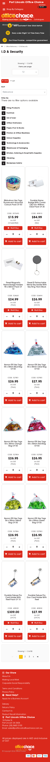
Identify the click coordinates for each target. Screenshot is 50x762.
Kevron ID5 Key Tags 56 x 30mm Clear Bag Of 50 (36, 367)
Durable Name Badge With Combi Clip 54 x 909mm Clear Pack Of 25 (37, 204)
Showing (25, 63)
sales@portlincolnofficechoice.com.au (25, 728)
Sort (3, 87)
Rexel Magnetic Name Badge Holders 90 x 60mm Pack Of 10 (13, 286)
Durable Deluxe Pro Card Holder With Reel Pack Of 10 (13, 598)
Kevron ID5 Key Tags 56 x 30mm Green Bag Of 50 (37, 521)
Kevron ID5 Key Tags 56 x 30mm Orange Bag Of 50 (13, 444)
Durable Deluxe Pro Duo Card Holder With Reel (37, 598)
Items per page (25, 67)
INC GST (42, 7)
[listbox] (25, 72)
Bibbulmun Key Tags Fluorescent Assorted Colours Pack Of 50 (13, 203)
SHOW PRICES (42, 5)
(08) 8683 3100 (15, 726)
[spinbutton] (13, 234)
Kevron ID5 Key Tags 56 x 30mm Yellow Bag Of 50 (13, 521)
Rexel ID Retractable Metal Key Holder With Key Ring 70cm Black (37, 285)
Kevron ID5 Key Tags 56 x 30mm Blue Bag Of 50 (13, 367)
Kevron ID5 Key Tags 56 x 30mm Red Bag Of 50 (37, 444)
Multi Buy (14, 228)
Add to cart (14, 241)
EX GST (38, 7)
